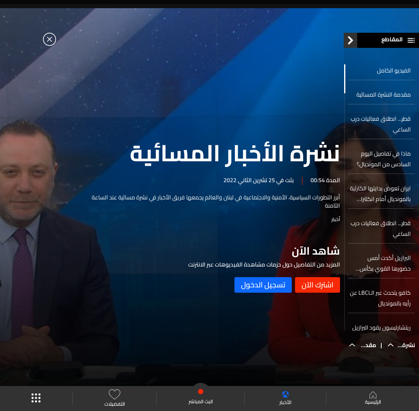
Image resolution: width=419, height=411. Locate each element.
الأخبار (285, 398)
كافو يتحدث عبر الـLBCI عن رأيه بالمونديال (380, 300)
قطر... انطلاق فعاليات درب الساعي (381, 126)
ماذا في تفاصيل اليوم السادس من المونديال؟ (384, 161)
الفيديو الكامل (394, 72)
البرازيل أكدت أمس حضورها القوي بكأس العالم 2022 (385, 265)
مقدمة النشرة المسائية (383, 96)
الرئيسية (373, 398)
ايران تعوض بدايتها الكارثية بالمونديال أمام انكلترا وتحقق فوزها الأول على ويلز (380, 195)
